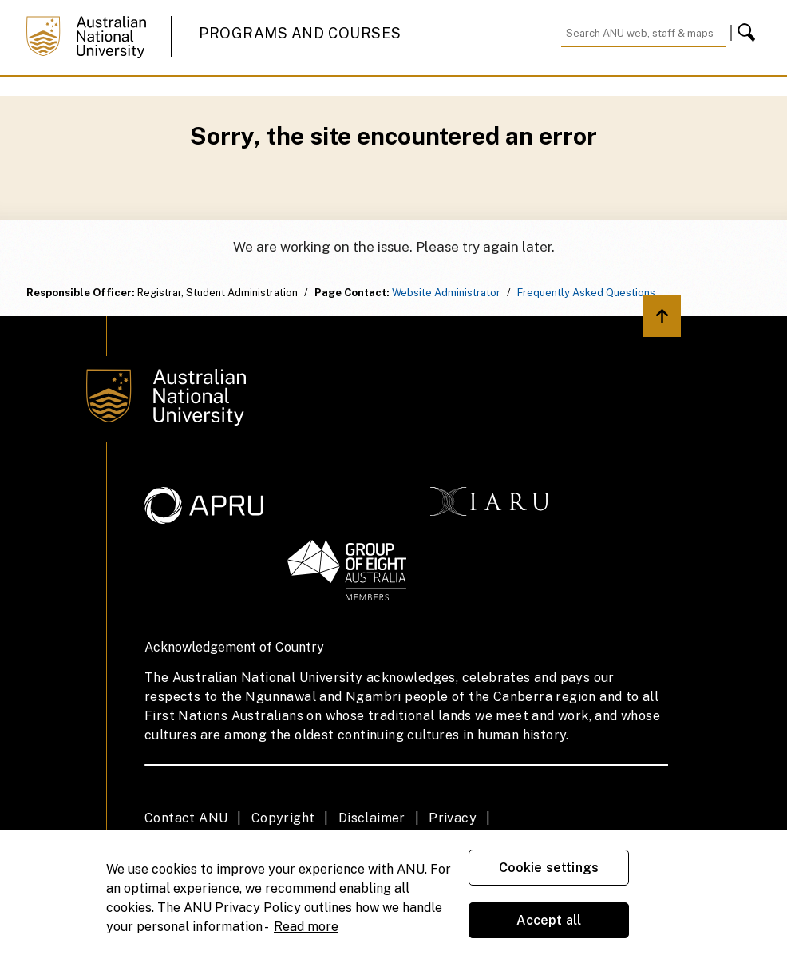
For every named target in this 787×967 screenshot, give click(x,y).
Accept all (549, 920)
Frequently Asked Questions (586, 293)
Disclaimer (371, 818)
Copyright (283, 818)
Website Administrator (446, 293)
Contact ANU (185, 818)
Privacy (453, 818)
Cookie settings (549, 867)
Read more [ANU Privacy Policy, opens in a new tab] (306, 926)
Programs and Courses (300, 33)
